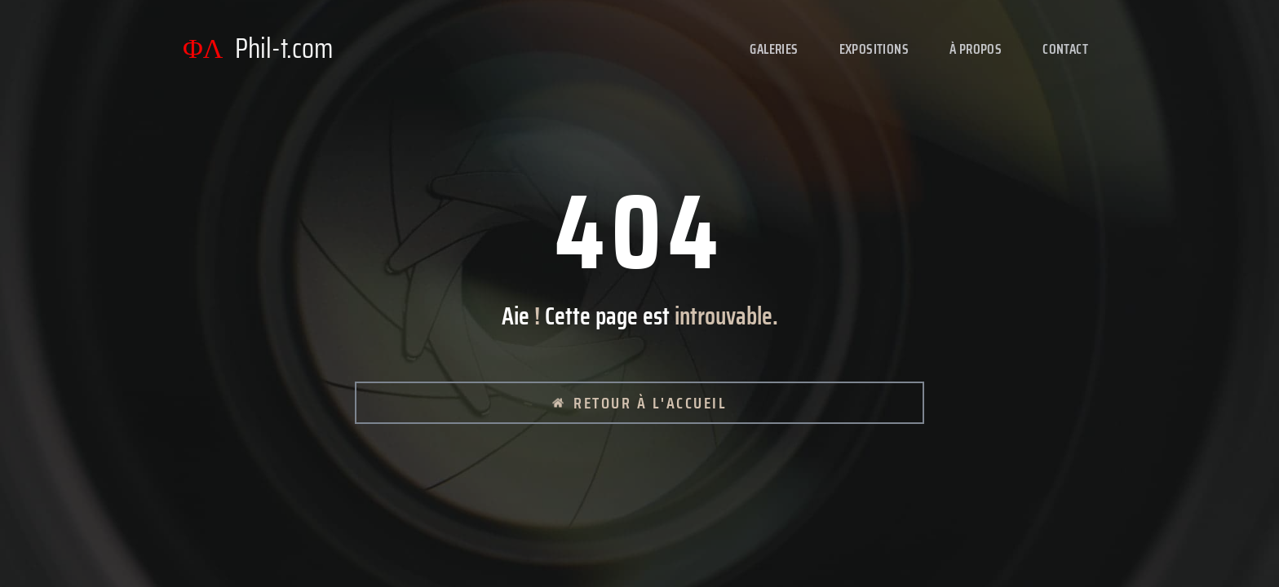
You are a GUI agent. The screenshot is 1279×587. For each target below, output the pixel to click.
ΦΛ (258, 48)
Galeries (774, 49)
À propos (975, 49)
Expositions (874, 49)
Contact (1065, 49)
